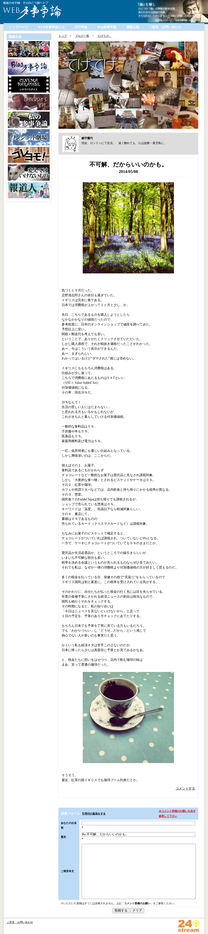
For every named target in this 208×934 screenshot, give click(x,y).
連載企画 (132, 27)
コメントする (185, 788)
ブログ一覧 (82, 35)
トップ (62, 35)
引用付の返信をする (94, 813)
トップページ (18, 27)
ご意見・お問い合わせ (165, 27)
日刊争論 (80, 27)
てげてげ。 (104, 35)
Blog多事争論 (106, 27)
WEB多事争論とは (51, 27)
